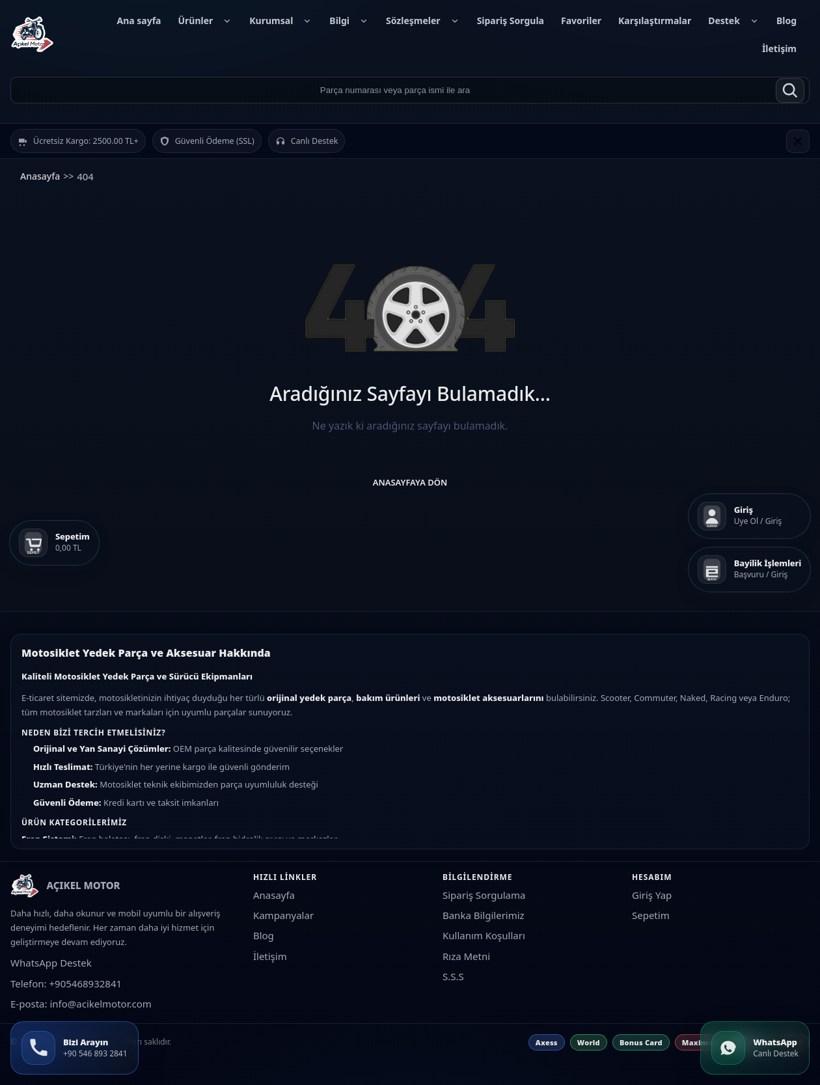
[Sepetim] (54, 543)
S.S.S (453, 976)
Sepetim (651, 915)
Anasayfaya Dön (410, 482)
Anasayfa (40, 176)
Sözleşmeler (423, 20)
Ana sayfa (138, 20)
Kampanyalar (283, 915)
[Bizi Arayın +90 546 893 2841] (74, 1048)
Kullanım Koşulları (484, 935)
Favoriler (581, 20)
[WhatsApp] (755, 1048)
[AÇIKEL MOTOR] (32, 34)
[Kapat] (798, 141)
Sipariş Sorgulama (484, 894)
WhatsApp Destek (51, 962)
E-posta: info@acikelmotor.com (81, 1003)
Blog (786, 20)
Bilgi (349, 20)
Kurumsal (280, 20)
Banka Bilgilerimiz (484, 915)
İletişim (779, 48)
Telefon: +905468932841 (66, 983)
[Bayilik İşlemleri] (749, 569)
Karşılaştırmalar (654, 20)
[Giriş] (749, 516)
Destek (733, 20)
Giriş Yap (652, 894)
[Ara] (790, 90)
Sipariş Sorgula (510, 20)
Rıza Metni (466, 956)
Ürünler (205, 20)
